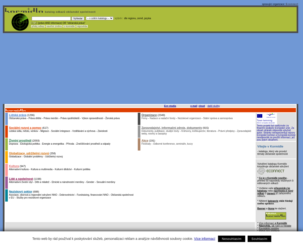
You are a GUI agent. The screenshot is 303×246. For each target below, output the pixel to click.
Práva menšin (51, 118)
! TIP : (34, 23)
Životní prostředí (20, 140)
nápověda (82, 26)
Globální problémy (33, 156)
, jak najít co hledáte (275, 225)
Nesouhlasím (231, 239)
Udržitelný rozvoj (54, 156)
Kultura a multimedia (42, 169)
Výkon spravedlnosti (92, 118)
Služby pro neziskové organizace (33, 197)
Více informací (204, 239)
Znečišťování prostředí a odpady (93, 143)
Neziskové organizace (189, 118)
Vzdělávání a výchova (83, 131)
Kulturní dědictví (63, 169)
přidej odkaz (38, 26)
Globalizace (15, 156)
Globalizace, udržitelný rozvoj (29, 153)
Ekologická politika (30, 143)
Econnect (292, 4)
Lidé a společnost (21, 179)
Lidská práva (17, 115)
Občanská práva (17, 118)
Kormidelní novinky (269, 228)
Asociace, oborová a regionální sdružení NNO (33, 195)
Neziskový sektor (20, 191)
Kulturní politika (82, 169)
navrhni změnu (54, 26)
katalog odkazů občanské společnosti (70, 12)
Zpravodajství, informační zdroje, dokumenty (172, 127)
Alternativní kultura (19, 169)
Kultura (14, 166)
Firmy (144, 118)
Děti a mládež (42, 182)
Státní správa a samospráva (218, 118)
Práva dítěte (35, 118)
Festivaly (146, 143)
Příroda (70, 143)
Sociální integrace (60, 131)
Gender (90, 182)
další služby (214, 106)
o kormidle (69, 26)
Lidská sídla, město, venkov (23, 131)
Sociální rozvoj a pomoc (25, 127)
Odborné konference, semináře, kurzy (173, 143)
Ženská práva (112, 118)
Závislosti (102, 131)
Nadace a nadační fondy (162, 118)
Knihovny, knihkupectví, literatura (198, 131)
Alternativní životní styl (20, 182)
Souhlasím (259, 239)
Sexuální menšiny (106, 182)
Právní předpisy (226, 131)
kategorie (273, 201)
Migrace (44, 131)
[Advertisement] (151, 68)
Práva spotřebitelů (70, 118)
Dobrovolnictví (66, 195)
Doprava (13, 143)
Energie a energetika (53, 143)
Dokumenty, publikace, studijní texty (160, 131)
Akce (145, 140)
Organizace (149, 115)
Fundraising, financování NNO (92, 195)
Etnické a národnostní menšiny (68, 182)
